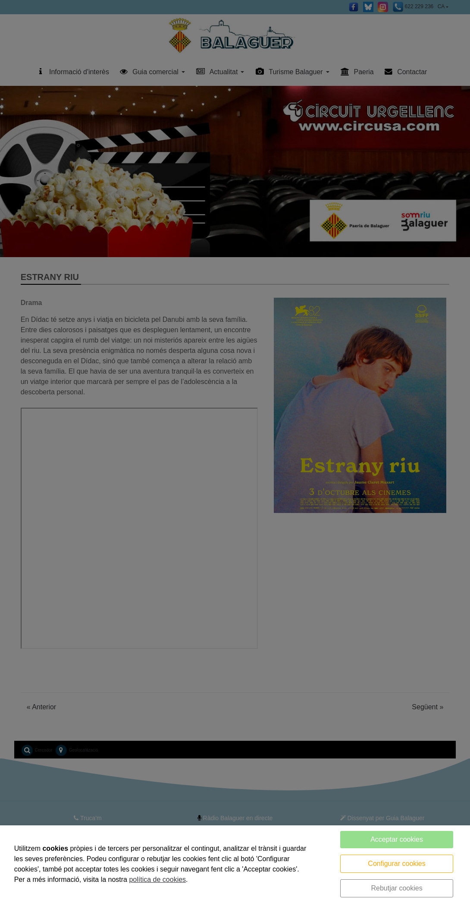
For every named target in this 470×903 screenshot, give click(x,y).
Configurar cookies (396, 863)
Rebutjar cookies (396, 888)
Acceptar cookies (396, 839)
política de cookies (157, 879)
